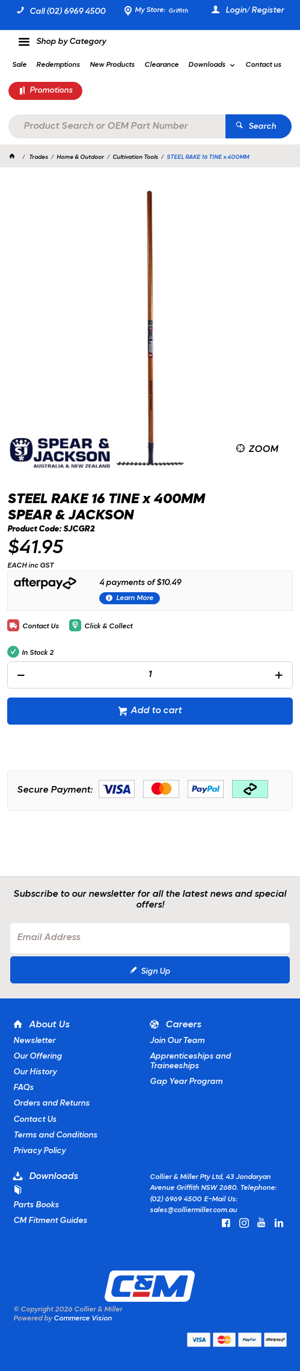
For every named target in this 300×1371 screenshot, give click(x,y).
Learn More (134, 598)
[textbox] (116, 126)
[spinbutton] (150, 675)
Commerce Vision (83, 1318)
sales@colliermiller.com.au (193, 1210)
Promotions (51, 90)
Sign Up (155, 971)
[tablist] (149, 752)
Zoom (263, 449)
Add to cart (156, 711)
